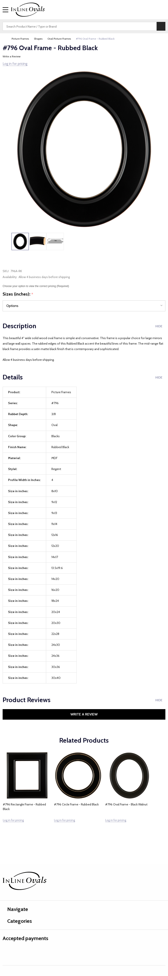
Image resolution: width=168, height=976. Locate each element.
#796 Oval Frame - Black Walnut (126, 804)
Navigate (15, 909)
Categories (17, 921)
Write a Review (12, 56)
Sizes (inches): (18, 294)
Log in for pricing (15, 64)
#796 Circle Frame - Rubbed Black (76, 804)
